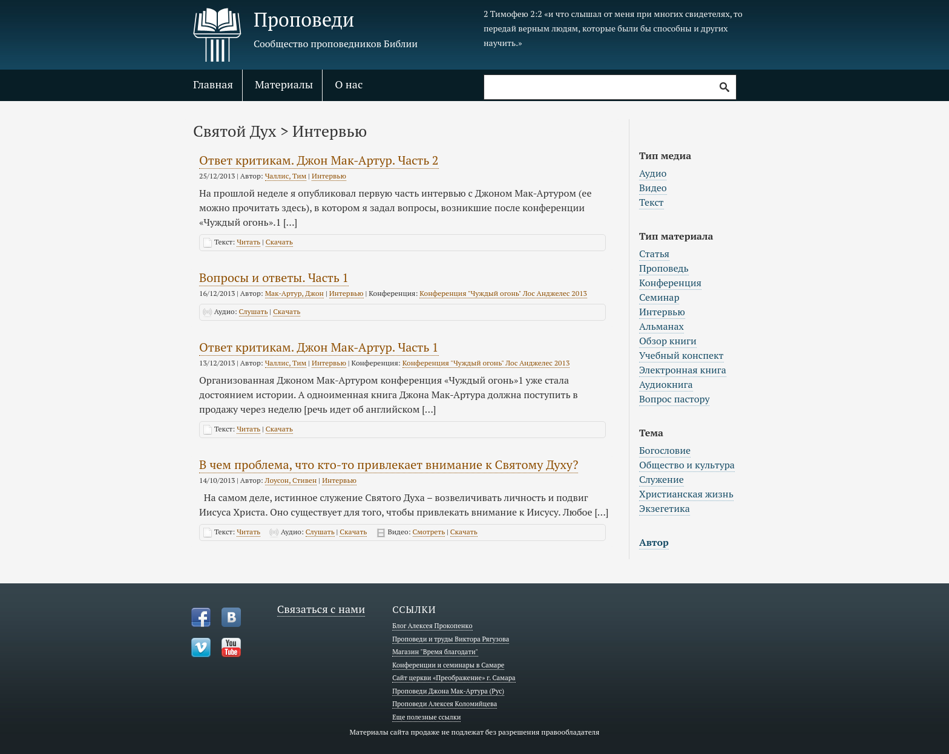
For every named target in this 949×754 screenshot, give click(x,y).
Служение (661, 479)
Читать (248, 241)
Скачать (279, 241)
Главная (213, 84)
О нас (349, 84)
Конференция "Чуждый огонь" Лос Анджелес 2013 (503, 293)
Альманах (661, 326)
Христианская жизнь (686, 493)
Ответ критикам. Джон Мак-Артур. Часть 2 (319, 160)
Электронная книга (682, 369)
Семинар (659, 297)
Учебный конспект (681, 355)
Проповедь (664, 268)
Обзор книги (668, 340)
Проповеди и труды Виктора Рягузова (450, 639)
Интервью (329, 175)
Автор (654, 542)
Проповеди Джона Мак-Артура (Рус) (448, 691)
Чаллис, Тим (286, 175)
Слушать (253, 311)
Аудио (652, 173)
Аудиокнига (666, 384)
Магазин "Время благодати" (435, 651)
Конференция (670, 282)
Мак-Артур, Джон (294, 293)
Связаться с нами (321, 609)
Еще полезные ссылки (426, 717)
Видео (653, 187)
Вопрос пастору (674, 398)
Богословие (665, 450)
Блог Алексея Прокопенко (432, 625)
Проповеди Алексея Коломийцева (444, 704)
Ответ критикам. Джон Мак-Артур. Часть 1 (319, 347)
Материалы (284, 84)
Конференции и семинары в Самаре (448, 665)
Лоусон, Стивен (291, 480)
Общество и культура (687, 464)
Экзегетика (664, 508)
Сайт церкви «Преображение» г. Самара (453, 678)
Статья (654, 253)
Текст (651, 202)
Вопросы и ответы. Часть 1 (274, 277)
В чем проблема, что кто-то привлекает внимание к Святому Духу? (388, 464)
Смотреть (429, 531)
